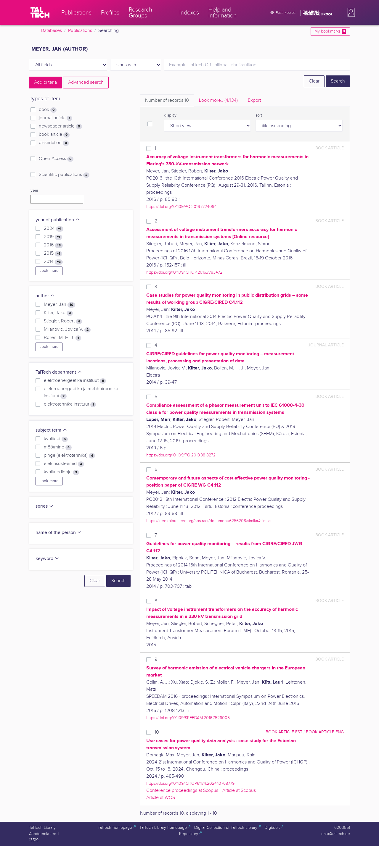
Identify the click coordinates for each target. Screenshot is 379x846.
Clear (314, 81)
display (170, 115)
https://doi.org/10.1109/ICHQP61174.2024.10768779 (190, 783)
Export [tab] (254, 100)
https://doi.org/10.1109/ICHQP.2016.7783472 (184, 272)
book (48, 110)
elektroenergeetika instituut (75, 381)
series (45, 506)
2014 (53, 262)
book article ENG (325, 731)
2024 (53, 229)
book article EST (284, 731)
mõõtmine (58, 447)
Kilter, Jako (58, 313)
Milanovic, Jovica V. (67, 329)
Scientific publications (64, 175)
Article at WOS (160, 797)
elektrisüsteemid (64, 464)
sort (259, 115)
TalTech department (59, 372)
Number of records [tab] (167, 100)
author (45, 296)
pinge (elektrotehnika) (69, 455)
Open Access (56, 159)
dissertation (54, 143)
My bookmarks (330, 31)
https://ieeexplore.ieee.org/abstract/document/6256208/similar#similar (209, 520)
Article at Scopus (239, 790)
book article (54, 135)
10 (157, 732)
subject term (51, 430)
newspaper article (60, 126)
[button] (350, 12)
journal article (55, 118)
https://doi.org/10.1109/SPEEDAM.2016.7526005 (188, 717)
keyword (47, 558)
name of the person (59, 532)
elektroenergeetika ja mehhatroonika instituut (81, 392)
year (34, 190)
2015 (53, 253)
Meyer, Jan (59, 305)
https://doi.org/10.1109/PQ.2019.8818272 (181, 455)
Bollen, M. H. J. (62, 338)
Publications (80, 30)
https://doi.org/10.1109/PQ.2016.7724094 (181, 206)
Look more (49, 270)
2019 (53, 237)
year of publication (58, 220)
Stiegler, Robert (63, 321)
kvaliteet (56, 439)
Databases (51, 30)
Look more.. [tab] (218, 100)
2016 (53, 245)
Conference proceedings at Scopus (182, 790)
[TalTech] (39, 12)
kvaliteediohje (61, 472)
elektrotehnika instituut (70, 404)
